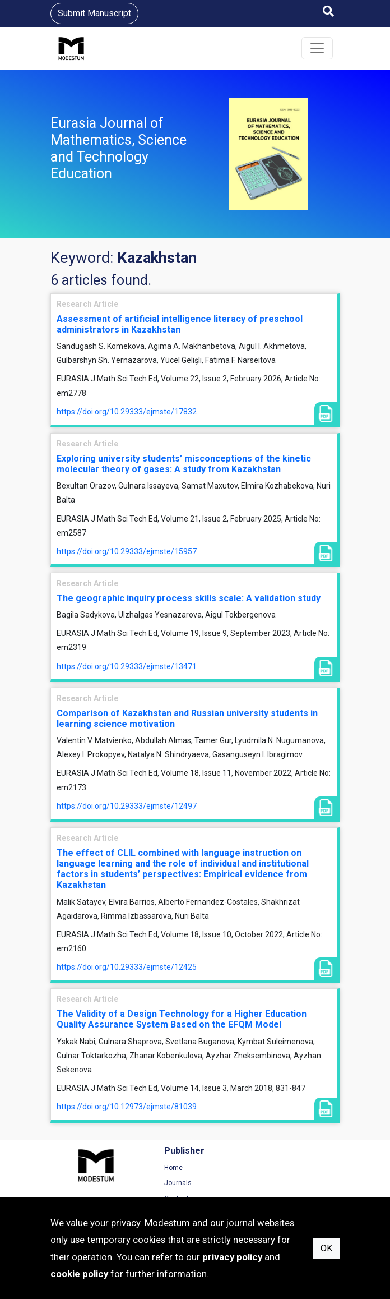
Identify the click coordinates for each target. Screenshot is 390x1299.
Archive (218, 1183)
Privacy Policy (305, 1183)
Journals (142, 1183)
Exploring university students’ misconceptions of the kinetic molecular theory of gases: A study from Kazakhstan (184, 464)
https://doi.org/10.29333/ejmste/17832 (127, 411)
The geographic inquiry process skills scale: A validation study (189, 598)
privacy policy (232, 1257)
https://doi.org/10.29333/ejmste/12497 (127, 805)
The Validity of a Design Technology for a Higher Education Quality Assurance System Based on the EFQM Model (182, 1019)
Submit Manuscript (94, 13)
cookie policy (79, 1273)
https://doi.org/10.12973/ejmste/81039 (127, 1106)
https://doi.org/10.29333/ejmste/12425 (127, 966)
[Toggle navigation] (317, 48)
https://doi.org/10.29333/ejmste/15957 (127, 551)
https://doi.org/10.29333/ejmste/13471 (127, 666)
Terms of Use (305, 1168)
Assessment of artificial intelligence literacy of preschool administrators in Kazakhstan (180, 324)
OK (326, 1248)
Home (137, 1168)
